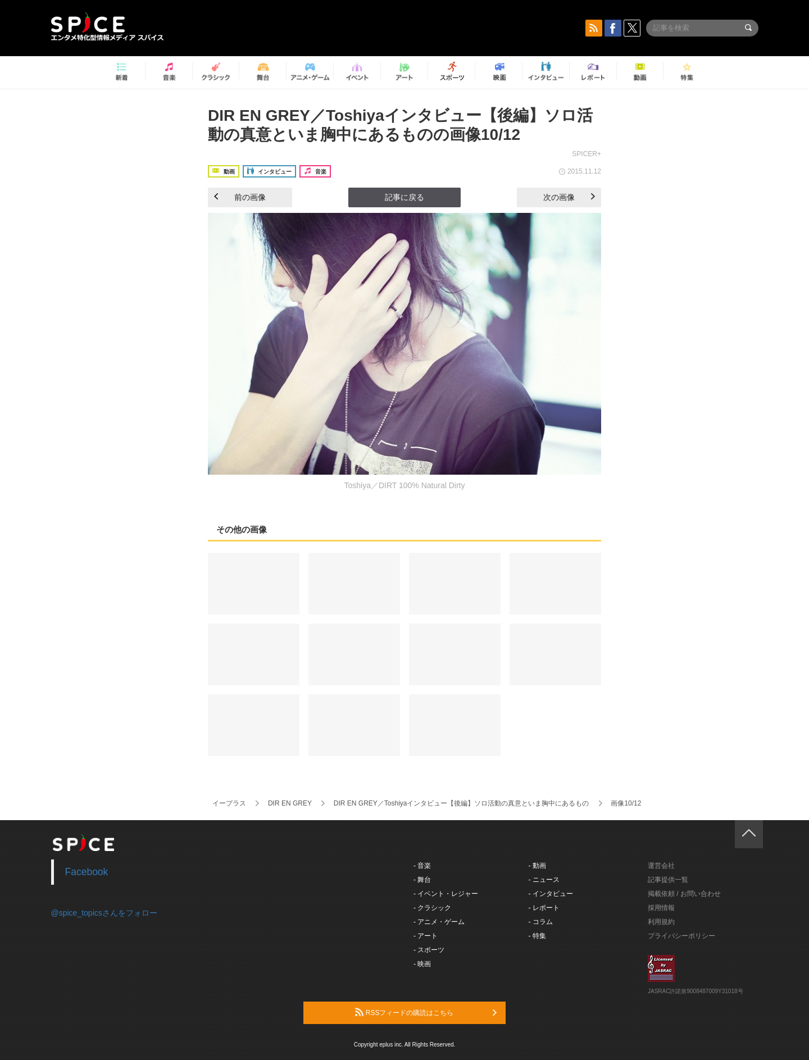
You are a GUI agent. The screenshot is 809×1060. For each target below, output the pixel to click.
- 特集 (537, 936)
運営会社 (661, 866)
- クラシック (432, 908)
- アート (425, 936)
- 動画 (537, 866)
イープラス (229, 803)
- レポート (544, 908)
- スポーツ (428, 950)
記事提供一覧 (668, 880)
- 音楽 (422, 866)
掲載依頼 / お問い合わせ (684, 894)
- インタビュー (551, 894)
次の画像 (569, 197)
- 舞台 (422, 880)
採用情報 (661, 908)
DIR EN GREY (290, 803)
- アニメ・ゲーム (439, 922)
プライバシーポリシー (681, 936)
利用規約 (661, 922)
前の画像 (240, 197)
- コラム (541, 922)
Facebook (86, 871)
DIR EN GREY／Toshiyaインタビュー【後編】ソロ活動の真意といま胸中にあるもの (461, 803)
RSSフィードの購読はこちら (426, 1012)
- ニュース (544, 880)
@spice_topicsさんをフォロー (104, 912)
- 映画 (422, 964)
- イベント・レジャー (445, 894)
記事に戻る (404, 197)
